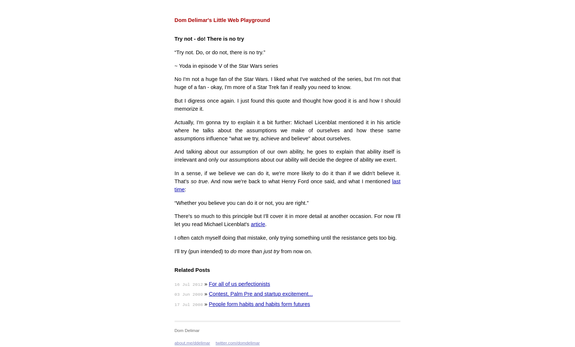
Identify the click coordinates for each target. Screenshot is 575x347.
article (258, 224)
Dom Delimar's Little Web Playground (222, 20)
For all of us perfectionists (239, 284)
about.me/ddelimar (192, 342)
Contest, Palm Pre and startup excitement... (261, 294)
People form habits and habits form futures (259, 304)
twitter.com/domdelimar (238, 342)
